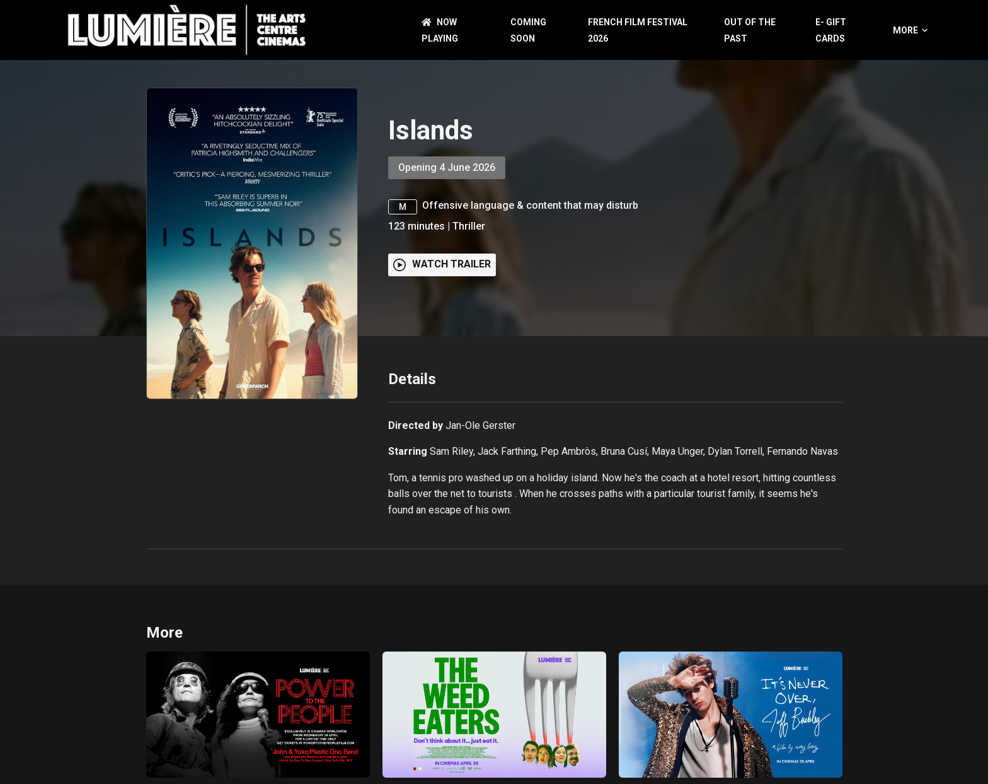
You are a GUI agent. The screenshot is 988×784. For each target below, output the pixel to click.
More (910, 30)
